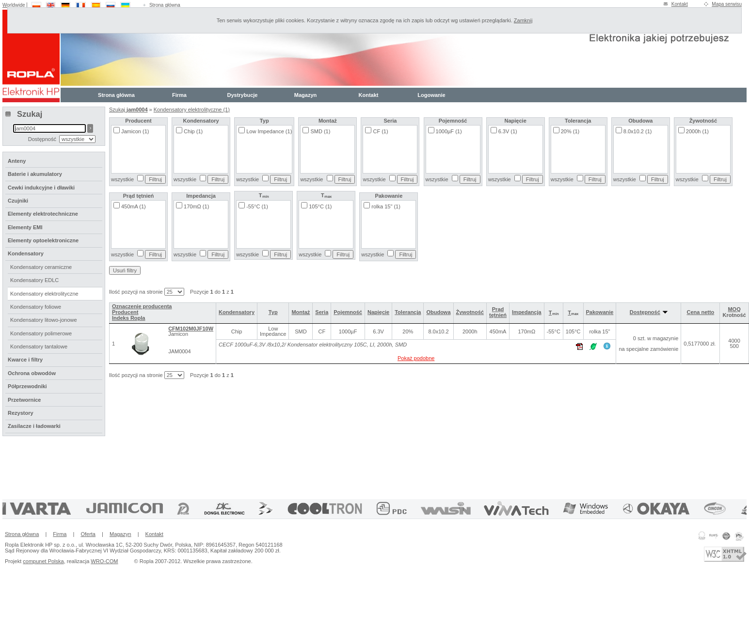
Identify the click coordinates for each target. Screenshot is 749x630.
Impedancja (527, 312)
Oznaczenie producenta (142, 306)
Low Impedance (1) (269, 131)
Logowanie (431, 95)
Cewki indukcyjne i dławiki (41, 187)
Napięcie (378, 312)
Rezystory (20, 413)
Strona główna (164, 5)
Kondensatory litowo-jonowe (43, 320)
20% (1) (570, 131)
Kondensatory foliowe (35, 307)
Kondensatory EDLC (34, 280)
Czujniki (18, 201)
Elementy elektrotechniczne (43, 214)
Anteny (17, 161)
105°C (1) (320, 206)
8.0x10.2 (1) (637, 131)
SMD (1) (320, 131)
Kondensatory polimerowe (41, 333)
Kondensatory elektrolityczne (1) (192, 109)
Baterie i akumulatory (35, 174)
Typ (273, 312)
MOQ (734, 309)
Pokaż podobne (416, 358)
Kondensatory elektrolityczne (44, 294)
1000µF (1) (449, 131)
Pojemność (348, 312)
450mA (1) (133, 206)
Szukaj (128, 109)
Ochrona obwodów (32, 373)
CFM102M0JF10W (190, 328)
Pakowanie (600, 312)
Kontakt (679, 4)
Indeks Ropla (128, 318)
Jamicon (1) (135, 131)
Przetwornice (24, 400)
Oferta (88, 534)
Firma (179, 95)
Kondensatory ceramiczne (41, 267)
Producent (125, 312)
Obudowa (438, 312)
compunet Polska (43, 561)
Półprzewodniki (27, 386)
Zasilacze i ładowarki (34, 426)
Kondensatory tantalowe (38, 346)
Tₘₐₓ (573, 312)
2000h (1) (697, 131)
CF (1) (380, 131)
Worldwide (13, 5)
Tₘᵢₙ (553, 312)
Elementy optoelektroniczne (43, 240)
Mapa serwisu (727, 4)
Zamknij (523, 20)
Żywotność (470, 312)
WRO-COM (104, 561)
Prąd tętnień (498, 312)
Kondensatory (237, 312)
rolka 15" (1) (385, 206)
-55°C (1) (257, 206)
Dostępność (649, 312)
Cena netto (700, 312)
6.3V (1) (507, 131)
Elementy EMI (25, 227)
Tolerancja (408, 312)
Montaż (300, 312)
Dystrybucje (242, 95)
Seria (321, 312)
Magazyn (305, 95)
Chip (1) (193, 131)
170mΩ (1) (196, 206)
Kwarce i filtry (25, 359)
